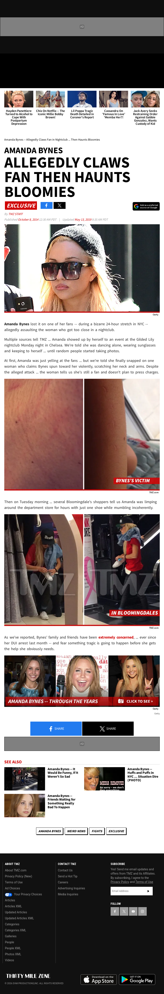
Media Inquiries (68, 894)
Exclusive (116, 831)
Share (56, 728)
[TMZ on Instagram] (37, 60)
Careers (63, 882)
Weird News (76, 831)
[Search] (158, 82)
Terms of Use (14, 882)
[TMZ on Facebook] (6, 60)
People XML (13, 948)
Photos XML (13, 954)
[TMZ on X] (17, 60)
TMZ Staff (15, 214)
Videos (9, 960)
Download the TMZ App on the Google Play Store (137, 979)
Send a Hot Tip (67, 876)
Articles (10, 900)
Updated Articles (16, 912)
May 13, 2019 (83, 219)
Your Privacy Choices (23, 894)
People (9, 942)
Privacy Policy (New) (18, 876)
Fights (97, 831)
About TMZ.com (15, 870)
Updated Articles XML (19, 918)
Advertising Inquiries (71, 888)
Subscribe (148, 891)
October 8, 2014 (28, 219)
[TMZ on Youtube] (27, 60)
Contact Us (65, 870)
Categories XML (15, 930)
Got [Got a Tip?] (14, 72)
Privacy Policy (120, 882)
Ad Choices (12, 888)
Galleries (10, 936)
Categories (12, 924)
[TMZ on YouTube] (133, 911)
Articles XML (13, 906)
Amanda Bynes (49, 831)
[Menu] (6, 82)
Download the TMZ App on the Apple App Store (99, 979)
